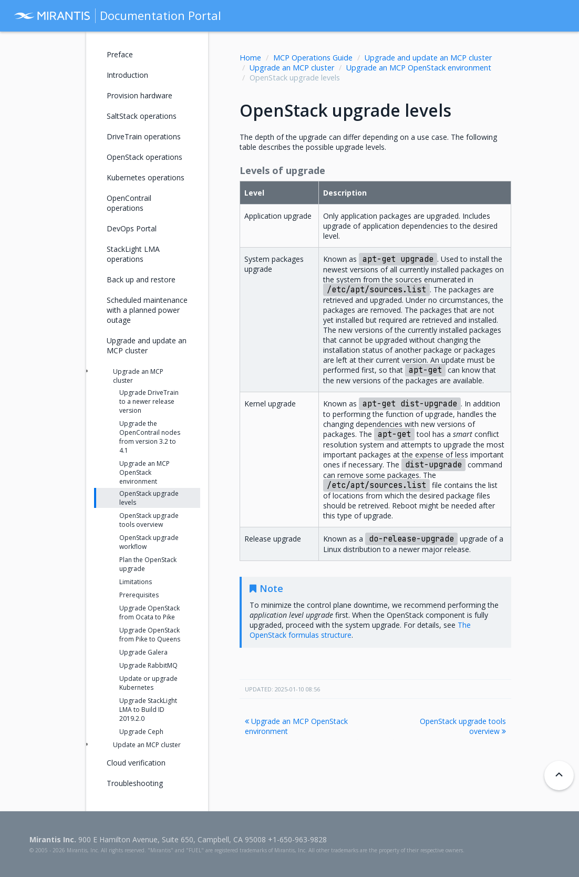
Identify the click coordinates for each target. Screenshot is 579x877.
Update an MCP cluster (147, 744)
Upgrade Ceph (141, 731)
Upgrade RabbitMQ (148, 665)
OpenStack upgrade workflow (149, 542)
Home (250, 58)
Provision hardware (139, 95)
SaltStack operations (142, 116)
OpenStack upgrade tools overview (463, 726)
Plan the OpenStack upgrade (148, 564)
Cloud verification (136, 763)
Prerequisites (139, 594)
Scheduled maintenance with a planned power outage (147, 310)
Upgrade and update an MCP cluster (428, 58)
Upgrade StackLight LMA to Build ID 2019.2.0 (148, 709)
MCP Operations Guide (313, 58)
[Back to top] (559, 775)
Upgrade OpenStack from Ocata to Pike (149, 612)
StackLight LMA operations (133, 254)
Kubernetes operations (145, 177)
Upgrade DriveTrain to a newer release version (149, 401)
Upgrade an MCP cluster (292, 68)
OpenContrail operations (129, 203)
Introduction (127, 75)
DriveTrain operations (144, 136)
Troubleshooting (135, 783)
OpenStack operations (144, 157)
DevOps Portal (132, 228)
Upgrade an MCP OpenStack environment (418, 68)
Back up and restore (141, 279)
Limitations (135, 581)
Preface (120, 54)
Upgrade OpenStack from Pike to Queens (149, 635)
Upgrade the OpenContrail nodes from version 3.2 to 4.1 (149, 437)
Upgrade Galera (143, 652)
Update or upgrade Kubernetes (148, 683)
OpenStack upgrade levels (149, 498)
